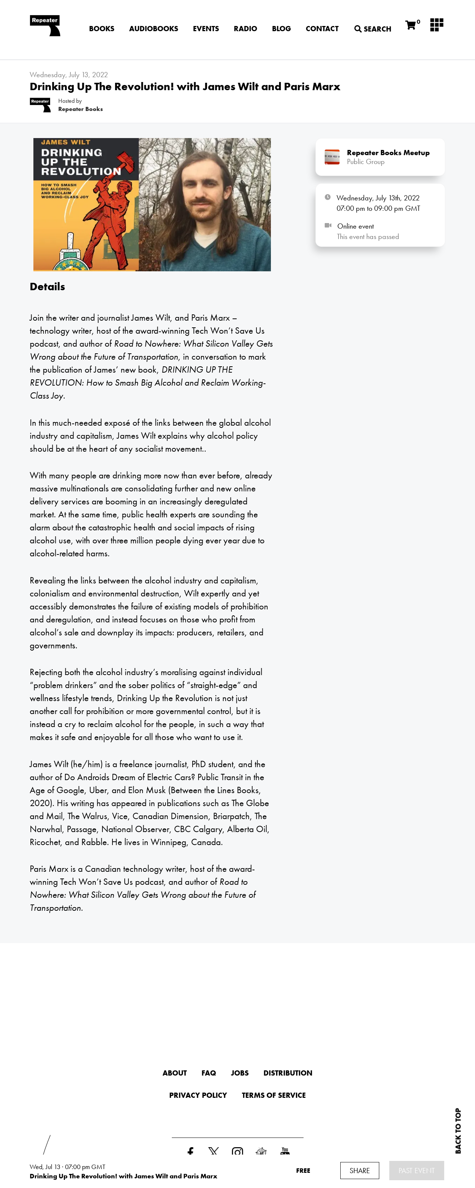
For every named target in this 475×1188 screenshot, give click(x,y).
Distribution (287, 1073)
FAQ (209, 1073)
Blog (281, 28)
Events (206, 28)
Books (101, 28)
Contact (322, 28)
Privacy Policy (198, 1095)
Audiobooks (153, 28)
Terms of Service (274, 1095)
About (175, 1073)
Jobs (240, 1073)
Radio (245, 28)
